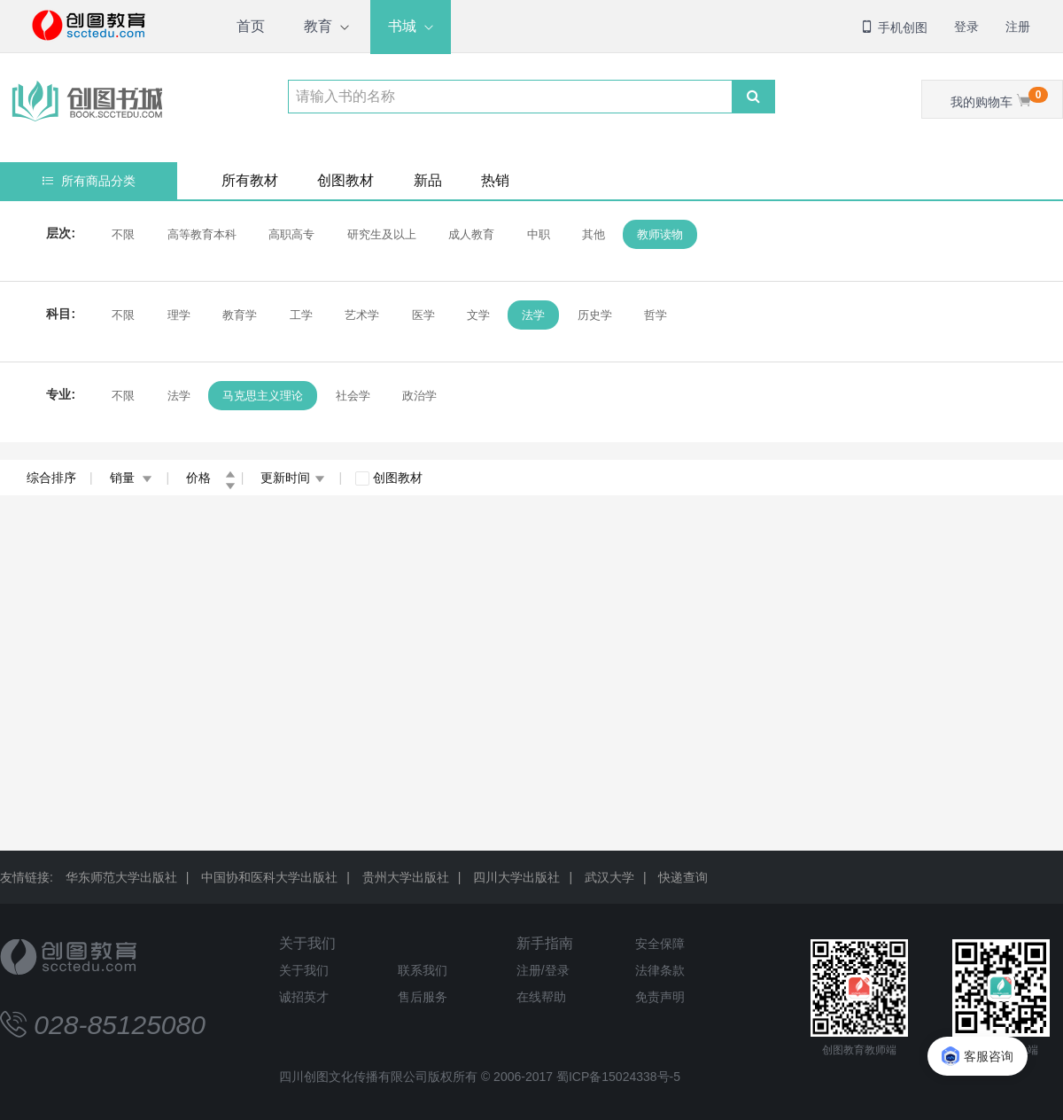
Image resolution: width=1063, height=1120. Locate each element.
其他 (593, 234)
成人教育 (471, 234)
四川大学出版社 (516, 877)
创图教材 (345, 180)
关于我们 (307, 943)
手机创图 (893, 27)
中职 (537, 234)
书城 (402, 26)
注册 (1017, 26)
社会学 (352, 395)
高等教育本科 (201, 234)
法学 (533, 315)
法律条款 (660, 970)
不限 (123, 234)
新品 (428, 180)
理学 (178, 315)
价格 (211, 477)
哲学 (655, 315)
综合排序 (51, 478)
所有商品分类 (89, 181)
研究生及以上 (380, 234)
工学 (300, 315)
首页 (251, 26)
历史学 (595, 315)
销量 (131, 478)
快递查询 (683, 877)
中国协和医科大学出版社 (269, 877)
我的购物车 (999, 98)
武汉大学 (609, 877)
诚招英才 (304, 997)
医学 (422, 315)
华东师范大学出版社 (121, 877)
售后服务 (422, 997)
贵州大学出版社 (405, 877)
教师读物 (660, 234)
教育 (318, 26)
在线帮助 (541, 997)
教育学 (239, 315)
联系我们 (422, 970)
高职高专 (291, 234)
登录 (966, 26)
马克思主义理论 (262, 395)
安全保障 (660, 944)
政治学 (419, 395)
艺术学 (362, 315)
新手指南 (544, 943)
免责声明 (660, 997)
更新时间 (292, 478)
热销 (495, 180)
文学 (478, 315)
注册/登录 (543, 970)
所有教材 (249, 180)
